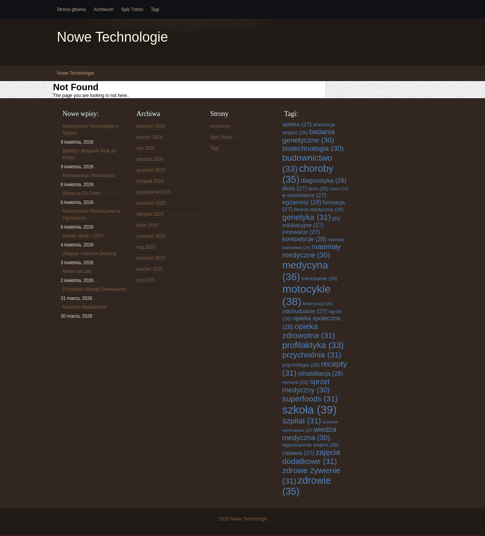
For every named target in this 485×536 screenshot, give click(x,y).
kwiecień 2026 (150, 126)
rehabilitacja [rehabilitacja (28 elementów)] (320, 373)
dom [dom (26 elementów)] (318, 188)
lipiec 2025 (147, 225)
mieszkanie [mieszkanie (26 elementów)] (320, 278)
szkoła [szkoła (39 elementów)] (309, 409)
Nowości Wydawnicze (84, 307)
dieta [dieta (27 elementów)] (294, 188)
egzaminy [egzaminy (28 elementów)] (301, 202)
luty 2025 (145, 280)
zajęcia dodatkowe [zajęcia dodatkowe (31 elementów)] (311, 456)
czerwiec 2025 (151, 236)
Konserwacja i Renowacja (88, 175)
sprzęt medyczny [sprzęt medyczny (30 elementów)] (306, 386)
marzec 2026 (149, 137)
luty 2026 (145, 148)
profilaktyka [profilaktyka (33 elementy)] (313, 345)
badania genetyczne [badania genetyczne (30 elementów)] (308, 136)
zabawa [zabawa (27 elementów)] (298, 453)
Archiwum (104, 9)
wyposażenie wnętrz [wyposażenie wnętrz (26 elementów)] (310, 445)
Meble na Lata (77, 271)
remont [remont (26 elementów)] (295, 382)
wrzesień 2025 (151, 203)
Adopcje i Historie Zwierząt (89, 253)
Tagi (155, 9)
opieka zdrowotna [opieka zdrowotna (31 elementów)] (308, 331)
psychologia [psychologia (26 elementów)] (301, 365)
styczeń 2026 (149, 159)
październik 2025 (153, 192)
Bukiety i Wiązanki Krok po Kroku (89, 154)
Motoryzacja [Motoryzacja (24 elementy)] (318, 303)
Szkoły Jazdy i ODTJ (84, 235)
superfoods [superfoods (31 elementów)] (310, 398)
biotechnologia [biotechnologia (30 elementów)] (313, 148)
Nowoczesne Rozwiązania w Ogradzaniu (91, 214)
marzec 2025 (149, 269)
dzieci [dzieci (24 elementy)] (339, 189)
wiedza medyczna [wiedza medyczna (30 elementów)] (309, 433)
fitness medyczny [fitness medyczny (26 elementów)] (319, 209)
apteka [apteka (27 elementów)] (297, 124)
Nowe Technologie (112, 37)
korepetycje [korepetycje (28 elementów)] (304, 238)
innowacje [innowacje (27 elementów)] (301, 232)
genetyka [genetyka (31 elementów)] (306, 217)
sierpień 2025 (150, 214)
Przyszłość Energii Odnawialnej (94, 289)
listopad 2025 (149, 181)
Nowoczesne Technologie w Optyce (91, 130)
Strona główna (71, 9)
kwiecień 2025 (150, 258)
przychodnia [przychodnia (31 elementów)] (311, 354)
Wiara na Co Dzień (82, 193)
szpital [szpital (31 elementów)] (301, 420)
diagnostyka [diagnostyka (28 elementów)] (323, 180)
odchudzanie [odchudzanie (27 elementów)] (304, 311)
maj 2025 (145, 247)
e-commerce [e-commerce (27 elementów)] (304, 195)
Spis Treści (132, 9)
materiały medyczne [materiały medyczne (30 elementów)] (311, 251)
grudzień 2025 (150, 170)
